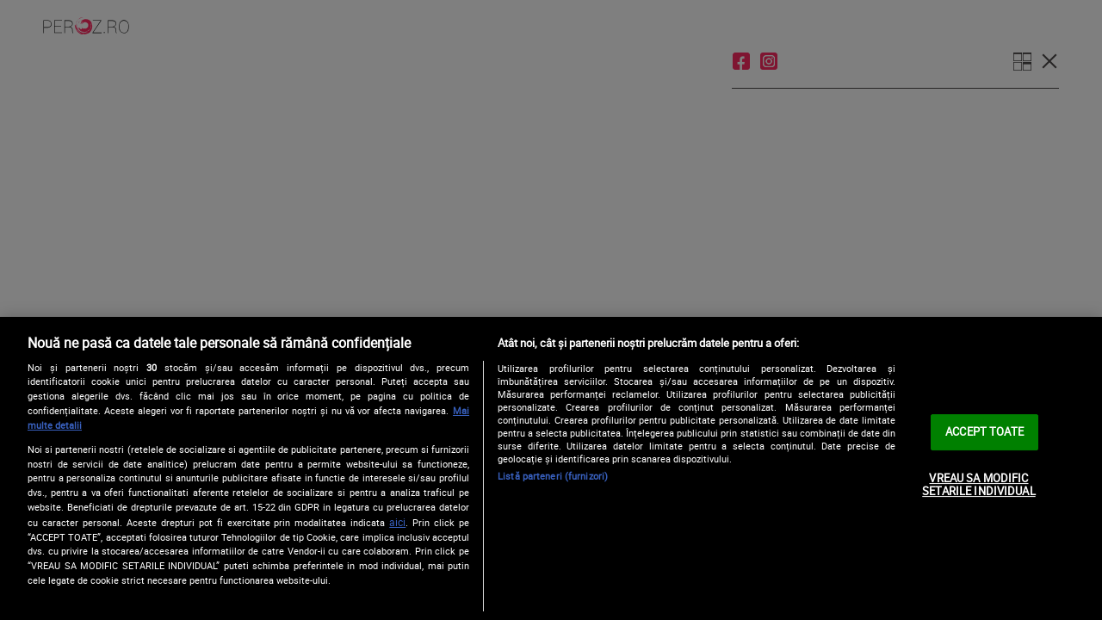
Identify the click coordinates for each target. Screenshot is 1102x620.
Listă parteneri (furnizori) (553, 475)
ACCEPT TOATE (984, 431)
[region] (551, 468)
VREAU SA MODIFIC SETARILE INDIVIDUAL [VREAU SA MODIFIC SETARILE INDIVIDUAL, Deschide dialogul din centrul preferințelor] (978, 484)
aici (397, 522)
